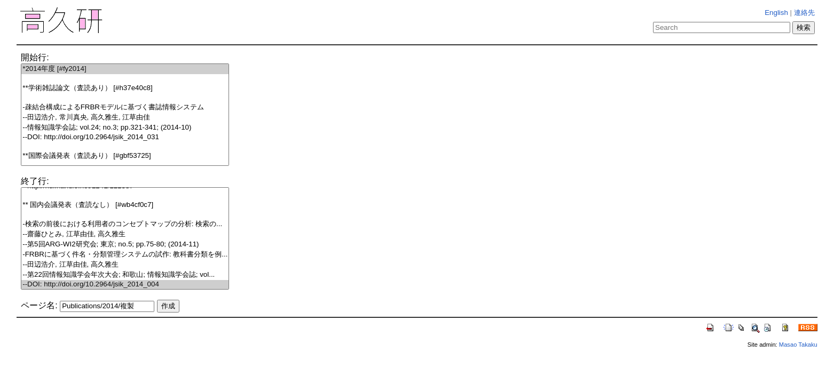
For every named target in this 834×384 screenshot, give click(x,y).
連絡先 (804, 13)
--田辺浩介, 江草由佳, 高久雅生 (125, 265)
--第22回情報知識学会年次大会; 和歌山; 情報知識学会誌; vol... (125, 275)
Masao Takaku (798, 344)
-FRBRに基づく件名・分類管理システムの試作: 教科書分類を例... (125, 255)
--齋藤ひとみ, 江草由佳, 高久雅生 (125, 234)
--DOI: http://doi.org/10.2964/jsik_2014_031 (125, 137)
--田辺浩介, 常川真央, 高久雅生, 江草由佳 (125, 118)
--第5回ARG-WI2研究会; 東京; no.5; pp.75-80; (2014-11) (125, 244)
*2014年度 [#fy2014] (125, 69)
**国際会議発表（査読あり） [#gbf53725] (125, 156)
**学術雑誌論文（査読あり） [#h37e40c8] (125, 88)
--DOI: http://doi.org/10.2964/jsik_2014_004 (125, 284)
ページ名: (39, 305)
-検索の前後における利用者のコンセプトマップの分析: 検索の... (125, 224)
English (776, 13)
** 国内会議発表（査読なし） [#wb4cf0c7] (125, 205)
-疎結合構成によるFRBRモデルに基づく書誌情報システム (125, 107)
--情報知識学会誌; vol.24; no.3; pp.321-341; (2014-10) (125, 128)
